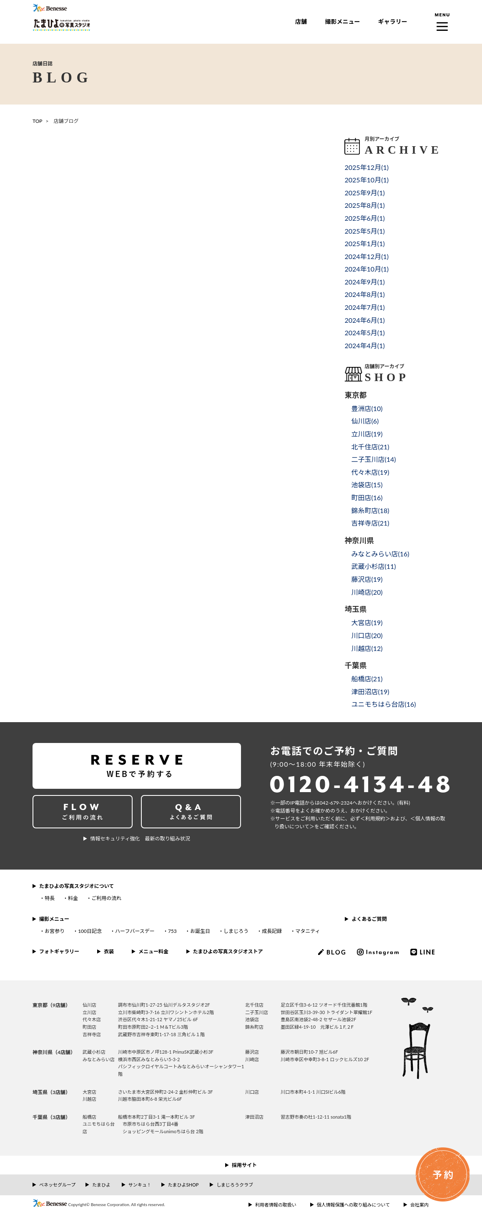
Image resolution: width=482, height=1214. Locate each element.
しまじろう (236, 931)
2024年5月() (364, 333)
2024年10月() (366, 269)
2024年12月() (366, 256)
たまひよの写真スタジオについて (76, 886)
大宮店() (366, 622)
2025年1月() (364, 243)
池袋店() (366, 485)
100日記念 (90, 931)
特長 (50, 898)
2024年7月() (364, 307)
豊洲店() (366, 408)
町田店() (366, 497)
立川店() (366, 434)
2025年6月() (364, 218)
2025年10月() (366, 180)
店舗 (301, 21)
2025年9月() (364, 193)
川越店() (366, 648)
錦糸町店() (370, 510)
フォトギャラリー (59, 951)
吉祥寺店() (370, 523)
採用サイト (244, 1165)
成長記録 (272, 931)
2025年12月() (366, 167)
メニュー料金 (153, 951)
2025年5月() (364, 231)
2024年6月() (364, 320)
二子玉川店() (373, 459)
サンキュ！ (139, 1184)
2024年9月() (364, 282)
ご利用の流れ (106, 898)
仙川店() (365, 421)
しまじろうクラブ (234, 1184)
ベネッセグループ (57, 1184)
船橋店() (366, 679)
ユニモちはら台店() (383, 704)
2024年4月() (364, 345)
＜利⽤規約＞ (375, 818)
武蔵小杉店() (373, 566)
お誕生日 (200, 931)
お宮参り (55, 931)
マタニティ (307, 931)
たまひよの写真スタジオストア (228, 951)
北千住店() (370, 447)
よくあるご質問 (369, 919)
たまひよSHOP (183, 1184)
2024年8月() (364, 294)
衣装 (109, 951)
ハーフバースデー (135, 931)
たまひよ (101, 1184)
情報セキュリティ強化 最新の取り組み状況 (140, 838)
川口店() (366, 635)
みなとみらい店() (380, 554)
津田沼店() (370, 691)
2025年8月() (364, 205)
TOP (38, 121)
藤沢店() (366, 579)
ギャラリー (392, 21)
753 (172, 931)
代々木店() (370, 472)
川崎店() (366, 592)
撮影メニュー (342, 21)
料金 (73, 898)
